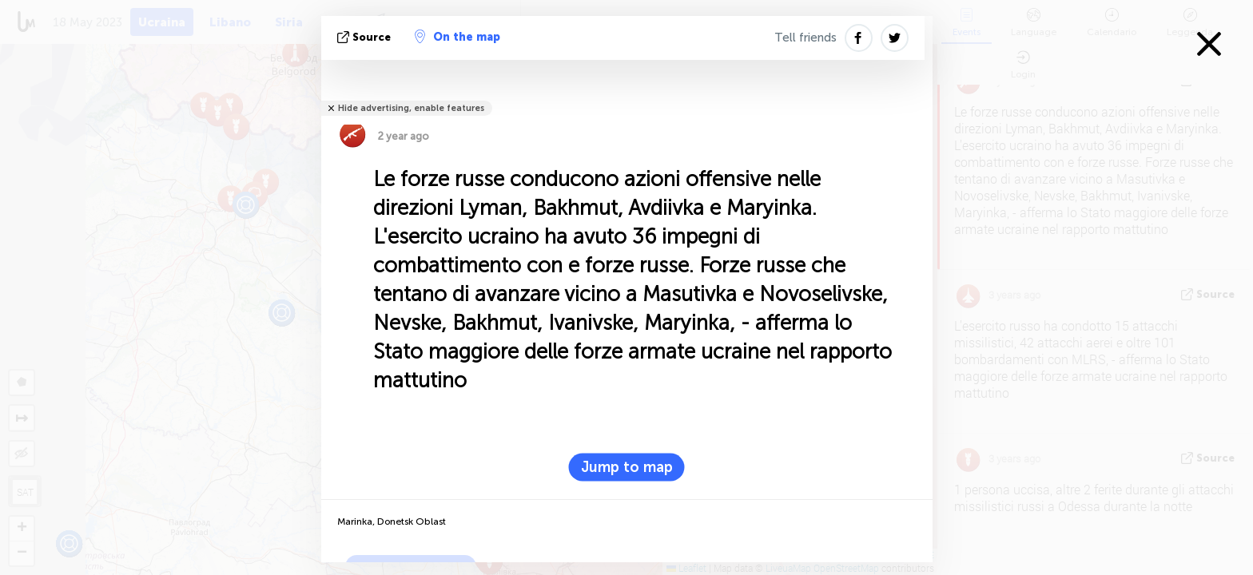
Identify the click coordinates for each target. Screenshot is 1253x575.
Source (365, 37)
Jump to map (627, 467)
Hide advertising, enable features (411, 108)
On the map (457, 37)
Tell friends (805, 37)
